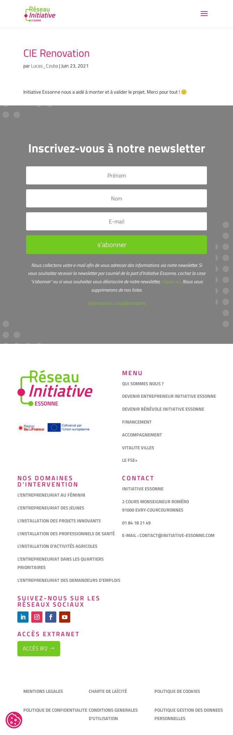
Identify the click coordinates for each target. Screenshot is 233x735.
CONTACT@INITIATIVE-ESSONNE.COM (177, 535)
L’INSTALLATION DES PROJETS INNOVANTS (59, 520)
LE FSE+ (129, 460)
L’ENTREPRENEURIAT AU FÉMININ (51, 494)
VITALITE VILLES (138, 447)
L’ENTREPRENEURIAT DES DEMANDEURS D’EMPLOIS (68, 580)
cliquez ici (170, 281)
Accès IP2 (35, 648)
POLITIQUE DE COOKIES (177, 691)
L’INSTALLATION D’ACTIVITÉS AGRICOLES (57, 546)
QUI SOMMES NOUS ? (143, 383)
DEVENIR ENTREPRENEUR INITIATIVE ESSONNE (169, 396)
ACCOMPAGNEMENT (142, 434)
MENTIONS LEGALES (43, 691)
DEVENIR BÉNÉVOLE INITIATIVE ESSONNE (163, 408)
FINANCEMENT (137, 421)
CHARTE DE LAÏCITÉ (108, 691)
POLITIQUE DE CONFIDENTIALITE (55, 709)
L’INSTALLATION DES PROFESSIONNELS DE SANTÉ (66, 533)
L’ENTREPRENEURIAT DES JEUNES (50, 507)
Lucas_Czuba (44, 65)
